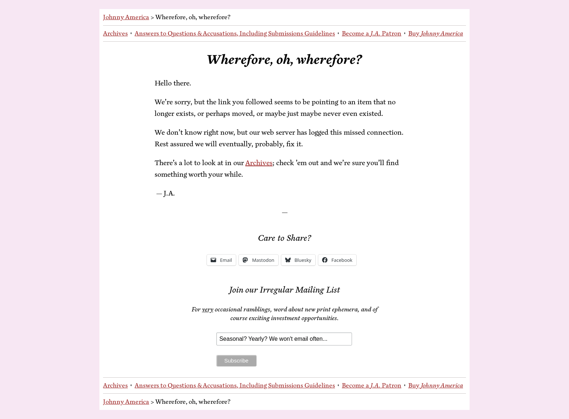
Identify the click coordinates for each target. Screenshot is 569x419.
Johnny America (126, 17)
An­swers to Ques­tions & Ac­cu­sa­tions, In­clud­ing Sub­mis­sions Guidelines (235, 33)
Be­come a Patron (371, 33)
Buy (435, 33)
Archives (115, 33)
